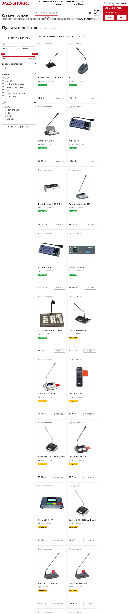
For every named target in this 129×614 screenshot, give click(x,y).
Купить (60, 99)
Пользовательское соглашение (16, 607)
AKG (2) (8, 78)
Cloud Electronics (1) (15, 94)
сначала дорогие (65, 37)
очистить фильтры (18, 38)
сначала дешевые (47, 37)
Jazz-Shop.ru (15, 3)
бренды (89, 589)
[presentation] (124, 572)
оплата (50, 1)
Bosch (82, 573)
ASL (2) (8, 82)
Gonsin (57, 573)
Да (6, 68)
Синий (8, 116)
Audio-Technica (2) (14, 85)
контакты (69, 1)
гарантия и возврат (59, 2)
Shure (91, 573)
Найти (46, 17)
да (109, 17)
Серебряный (12, 110)
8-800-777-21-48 (102, 12)
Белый (8, 107)
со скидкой (81, 37)
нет (121, 17)
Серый (8, 113)
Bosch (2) (9, 91)
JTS (98, 573)
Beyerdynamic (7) (14, 88)
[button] (19, 64)
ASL (104, 573)
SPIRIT (112, 573)
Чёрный (9, 119)
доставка (42, 1)
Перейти (59, 289)
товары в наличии (12, 64)
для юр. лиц (79, 3)
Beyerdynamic (70, 573)
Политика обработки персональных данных (22, 610)
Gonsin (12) (10, 97)
